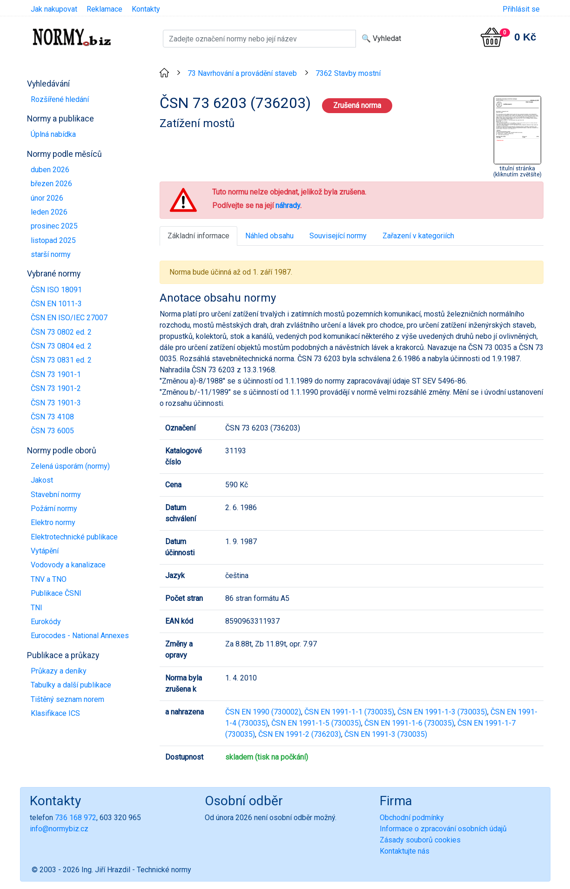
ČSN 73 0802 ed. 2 (61, 332)
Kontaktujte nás (404, 851)
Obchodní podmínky (412, 817)
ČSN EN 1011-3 (56, 303)
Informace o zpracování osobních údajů (443, 828)
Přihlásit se (521, 9)
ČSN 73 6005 (52, 430)
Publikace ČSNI (56, 593)
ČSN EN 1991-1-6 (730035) (409, 723)
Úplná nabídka (53, 134)
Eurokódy (46, 621)
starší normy (51, 254)
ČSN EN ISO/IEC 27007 (69, 317)
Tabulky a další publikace (71, 684)
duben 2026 (50, 169)
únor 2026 (47, 198)
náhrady (287, 205)
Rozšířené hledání (60, 99)
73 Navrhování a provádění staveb (242, 73)
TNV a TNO (49, 579)
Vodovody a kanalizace (68, 564)
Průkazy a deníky (59, 671)
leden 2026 (49, 212)
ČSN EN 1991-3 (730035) (385, 734)
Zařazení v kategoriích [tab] (418, 235)
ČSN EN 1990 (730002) (263, 711)
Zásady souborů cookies (420, 839)
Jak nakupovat (54, 9)
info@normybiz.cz (59, 828)
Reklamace (104, 9)
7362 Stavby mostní (348, 73)
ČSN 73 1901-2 (56, 388)
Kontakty (146, 9)
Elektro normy (53, 522)
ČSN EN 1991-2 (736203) (299, 734)
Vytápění (45, 550)
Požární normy (54, 508)
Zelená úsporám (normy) (70, 466)
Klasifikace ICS (55, 713)
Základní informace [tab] (198, 235)
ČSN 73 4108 (52, 416)
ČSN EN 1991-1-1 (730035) (349, 711)
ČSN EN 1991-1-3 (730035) (442, 711)
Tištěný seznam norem (67, 699)
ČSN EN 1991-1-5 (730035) (316, 723)
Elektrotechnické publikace (74, 536)
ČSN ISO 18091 (56, 289)
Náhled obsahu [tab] (269, 235)
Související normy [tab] (338, 235)
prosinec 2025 (54, 226)
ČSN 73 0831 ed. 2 (61, 360)
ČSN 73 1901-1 (56, 374)
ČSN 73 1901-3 (56, 402)
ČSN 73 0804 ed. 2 (61, 346)
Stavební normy (56, 494)
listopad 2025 (53, 240)
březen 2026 (51, 183)
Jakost (42, 480)
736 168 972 (75, 817)
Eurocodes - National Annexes (80, 635)
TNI (36, 607)
